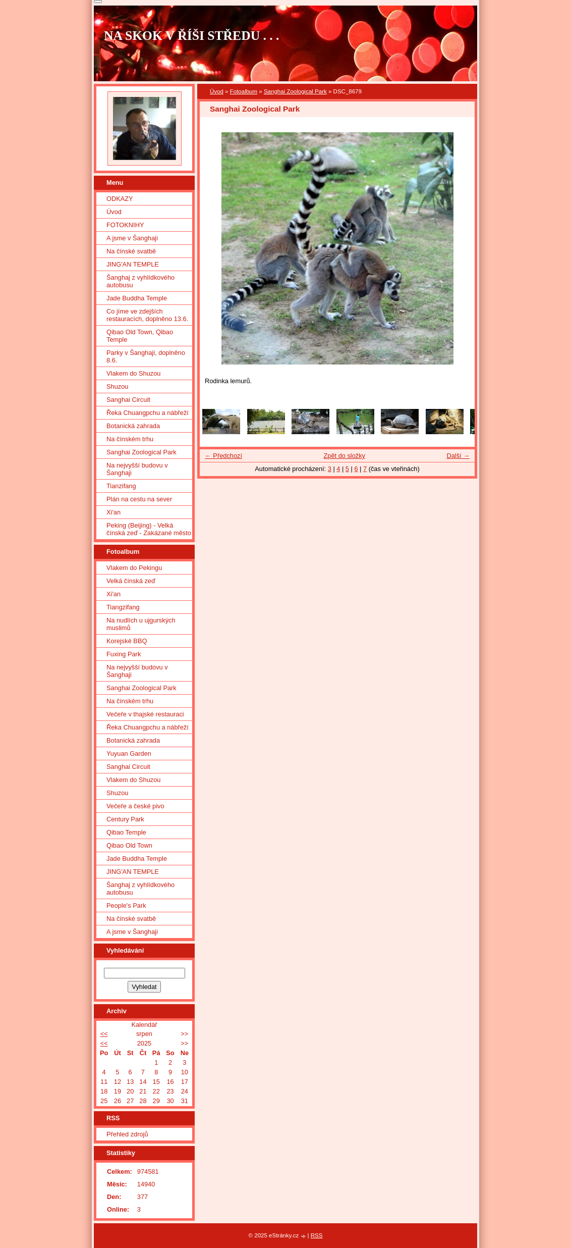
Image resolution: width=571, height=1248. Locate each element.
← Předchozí (223, 455)
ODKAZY (119, 198)
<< (104, 1033)
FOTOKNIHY (125, 225)
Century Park (125, 819)
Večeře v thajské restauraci (145, 714)
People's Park (126, 905)
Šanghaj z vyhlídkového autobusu (140, 281)
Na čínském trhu (129, 439)
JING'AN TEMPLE (132, 264)
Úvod (216, 91)
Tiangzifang (123, 607)
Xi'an (113, 512)
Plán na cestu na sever (139, 499)
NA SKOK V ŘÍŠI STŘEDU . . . (191, 35)
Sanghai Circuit (128, 399)
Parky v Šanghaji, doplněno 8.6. (145, 356)
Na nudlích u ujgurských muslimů (141, 624)
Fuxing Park (123, 654)
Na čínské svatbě (131, 251)
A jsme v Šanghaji (132, 238)
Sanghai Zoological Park (295, 91)
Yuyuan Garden (128, 753)
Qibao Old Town (129, 845)
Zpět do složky (344, 455)
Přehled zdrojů (127, 1134)
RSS (317, 1235)
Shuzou (117, 386)
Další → (458, 455)
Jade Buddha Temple (136, 298)
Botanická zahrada (133, 426)
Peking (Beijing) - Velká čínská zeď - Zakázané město (148, 529)
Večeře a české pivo (135, 806)
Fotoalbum (243, 91)
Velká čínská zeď (130, 581)
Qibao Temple (126, 832)
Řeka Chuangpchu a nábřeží (147, 413)
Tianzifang (121, 486)
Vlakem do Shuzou (133, 373)
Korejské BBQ (126, 641)
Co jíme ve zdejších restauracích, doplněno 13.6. (147, 315)
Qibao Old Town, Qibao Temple (139, 335)
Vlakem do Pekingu (134, 567)
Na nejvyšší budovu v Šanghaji (137, 469)
